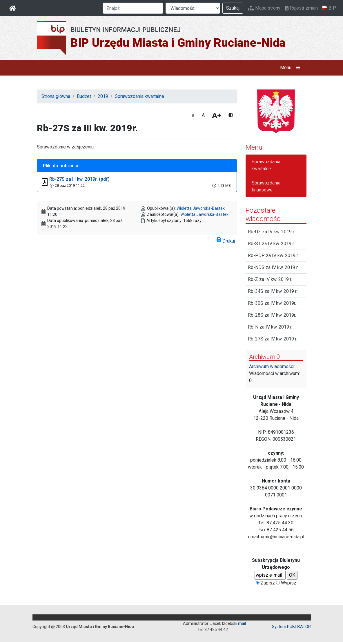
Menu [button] (291, 67)
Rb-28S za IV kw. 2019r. (272, 315)
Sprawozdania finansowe (266, 186)
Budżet (84, 96)
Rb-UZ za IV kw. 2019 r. (271, 231)
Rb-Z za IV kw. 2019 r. (270, 279)
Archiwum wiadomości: (272, 366)
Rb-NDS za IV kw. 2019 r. (273, 267)
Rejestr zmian (301, 8)
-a (192, 115)
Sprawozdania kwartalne (139, 96)
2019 (103, 96)
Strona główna (55, 96)
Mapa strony (264, 8)
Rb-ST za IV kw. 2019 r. (271, 243)
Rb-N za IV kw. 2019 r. (270, 327)
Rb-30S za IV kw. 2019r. (272, 303)
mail (242, 623)
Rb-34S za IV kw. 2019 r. (272, 291)
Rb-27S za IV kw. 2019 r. (272, 339)
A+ (216, 115)
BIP (329, 8)
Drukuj (226, 240)
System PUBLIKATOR (291, 626)
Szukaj (232, 8)
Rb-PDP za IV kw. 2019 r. (273, 255)
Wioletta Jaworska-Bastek (201, 208)
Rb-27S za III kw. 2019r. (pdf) (79, 179)
